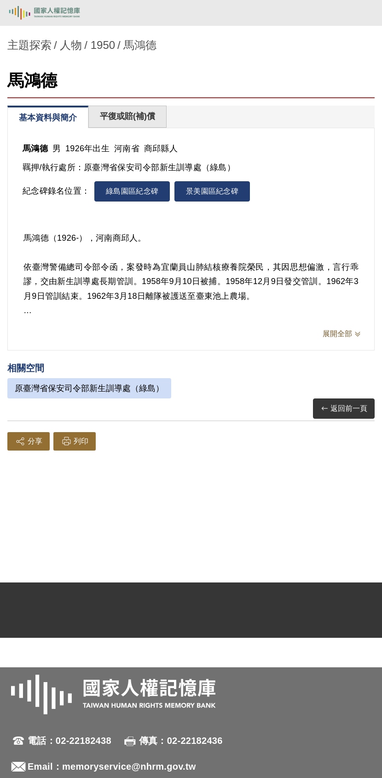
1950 (103, 45)
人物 (71, 45)
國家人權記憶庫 (53, 13)
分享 (28, 441)
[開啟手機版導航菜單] (364, 13)
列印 (74, 441)
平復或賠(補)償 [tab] (127, 116)
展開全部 (337, 334)
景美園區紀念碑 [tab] (212, 191)
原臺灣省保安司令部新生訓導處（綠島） (89, 388)
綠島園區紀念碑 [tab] (132, 191)
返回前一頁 (343, 408)
